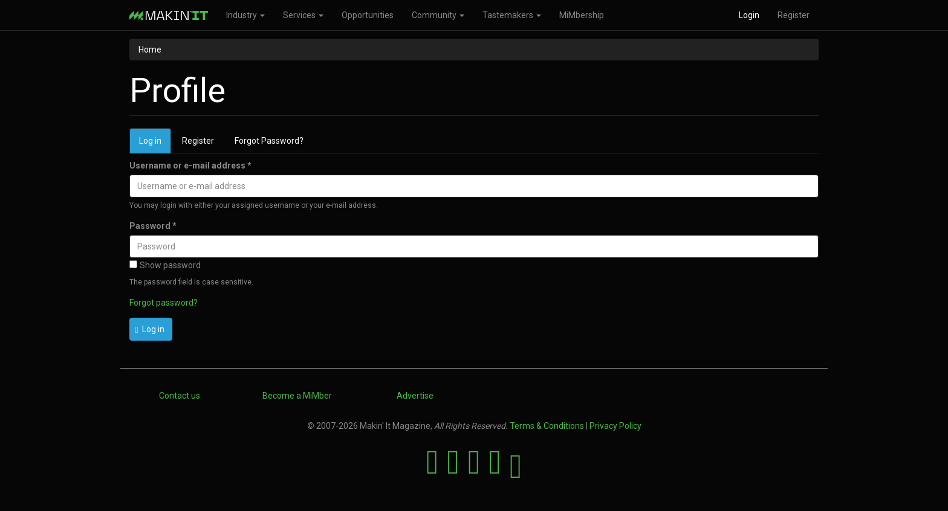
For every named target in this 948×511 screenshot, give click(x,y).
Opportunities (368, 15)
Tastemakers (511, 15)
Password (153, 226)
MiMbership (581, 15)
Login (749, 15)
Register (794, 15)
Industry (245, 15)
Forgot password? (163, 302)
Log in (155, 144)
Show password (165, 265)
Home (149, 49)
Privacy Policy (615, 426)
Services (303, 15)
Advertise (415, 395)
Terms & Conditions (547, 426)
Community (438, 15)
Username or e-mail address (190, 165)
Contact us (179, 395)
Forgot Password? (269, 141)
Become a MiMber (297, 395)
